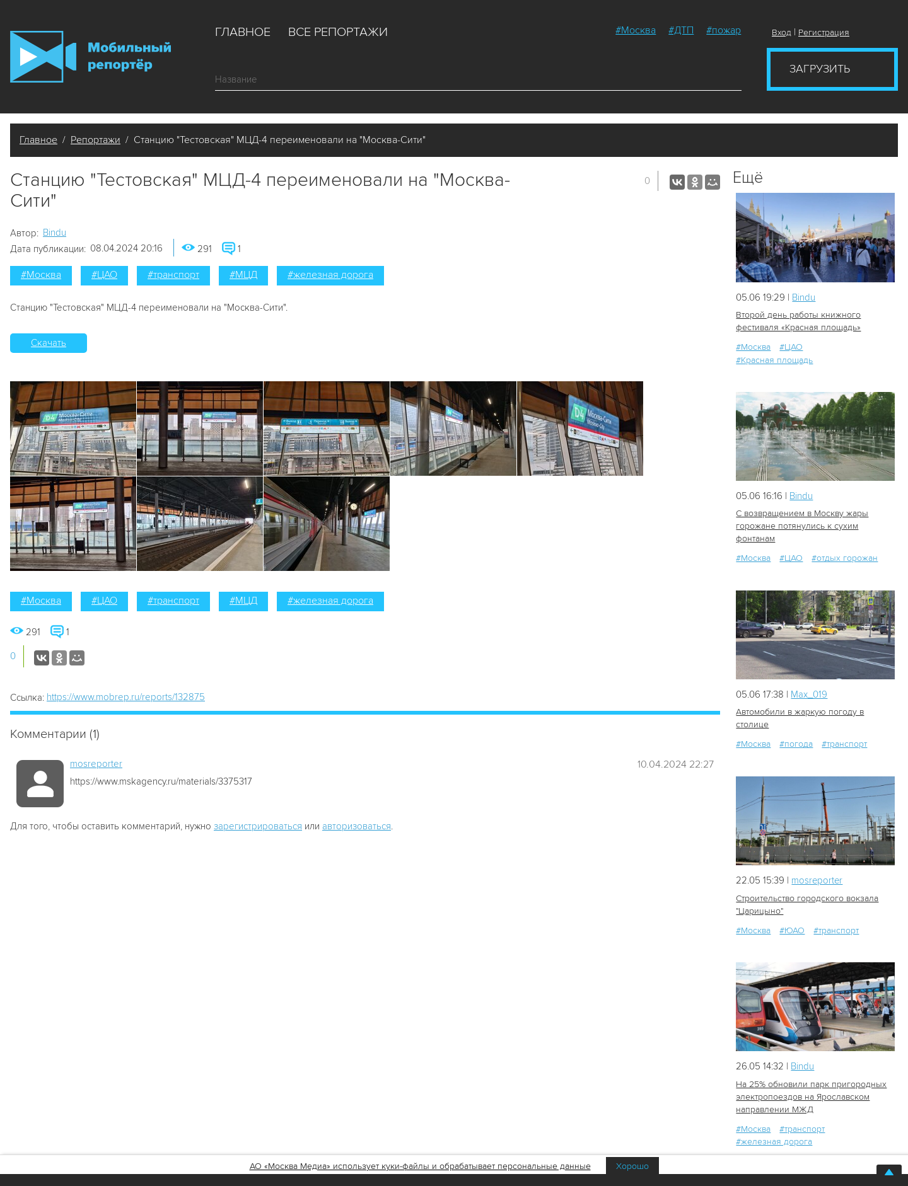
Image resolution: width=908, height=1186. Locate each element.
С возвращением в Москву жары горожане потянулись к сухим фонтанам (802, 526)
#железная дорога (330, 274)
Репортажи (95, 140)
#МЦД (243, 274)
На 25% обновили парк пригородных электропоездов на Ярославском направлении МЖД (811, 1096)
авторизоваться (356, 826)
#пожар (723, 30)
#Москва (635, 30)
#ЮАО (792, 929)
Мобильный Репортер (90, 57)
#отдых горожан (845, 558)
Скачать (48, 342)
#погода (796, 744)
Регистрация (823, 32)
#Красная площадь (774, 359)
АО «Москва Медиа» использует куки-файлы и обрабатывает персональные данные (420, 1166)
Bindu (54, 232)
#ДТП (681, 30)
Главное (243, 32)
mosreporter (96, 763)
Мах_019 (809, 694)
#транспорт (173, 274)
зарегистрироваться (258, 826)
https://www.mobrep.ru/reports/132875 (126, 697)
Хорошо (632, 1166)
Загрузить (819, 69)
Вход (781, 32)
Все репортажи (338, 32)
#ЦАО (104, 274)
